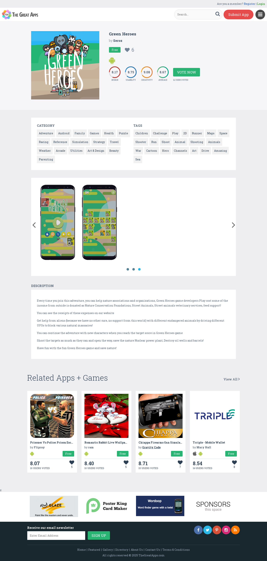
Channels (180, 150)
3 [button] (139, 269)
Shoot (166, 142)
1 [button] (128, 269)
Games (94, 133)
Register (249, 4)
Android (64, 133)
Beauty (114, 150)
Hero (165, 150)
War (138, 150)
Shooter (140, 142)
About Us (137, 550)
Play (175, 133)
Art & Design (96, 150)
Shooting (196, 142)
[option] (58, 223)
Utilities (76, 150)
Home (81, 550)
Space (223, 133)
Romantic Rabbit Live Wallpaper (107, 442)
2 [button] (133, 269)
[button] (33, 224)
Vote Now (186, 72)
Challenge (160, 133)
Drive (205, 150)
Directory (121, 550)
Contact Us (152, 550)
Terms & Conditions (176, 550)
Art (194, 150)
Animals (214, 142)
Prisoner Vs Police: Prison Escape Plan (56, 442)
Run (154, 142)
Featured (94, 550)
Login (261, 4)
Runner (197, 133)
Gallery (108, 550)
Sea (137, 159)
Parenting (46, 159)
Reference (60, 142)
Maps (210, 133)
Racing (43, 142)
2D (185, 133)
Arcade (60, 150)
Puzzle (123, 133)
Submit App (238, 14)
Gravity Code (151, 447)
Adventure (46, 133)
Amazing (220, 150)
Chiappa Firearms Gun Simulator (161, 442)
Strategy (99, 142)
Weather (45, 150)
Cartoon (151, 150)
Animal (180, 142)
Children (141, 133)
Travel (114, 142)
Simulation (80, 142)
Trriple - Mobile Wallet (209, 442)
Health (109, 133)
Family (80, 133)
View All (232, 379)
